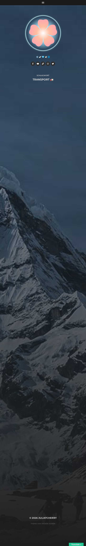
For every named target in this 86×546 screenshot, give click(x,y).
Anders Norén (48, 524)
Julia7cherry (47, 518)
